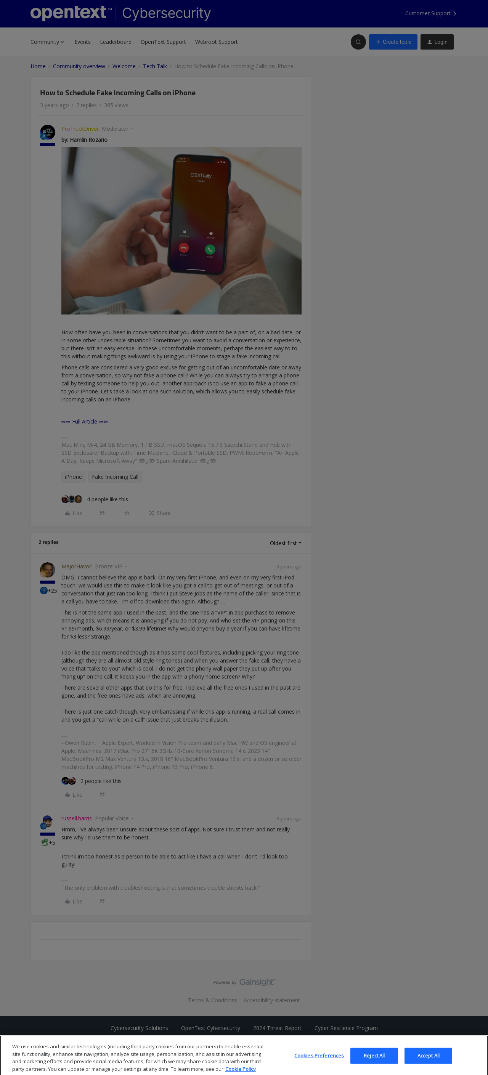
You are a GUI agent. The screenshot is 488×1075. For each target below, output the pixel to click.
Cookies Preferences (319, 1062)
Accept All (428, 1062)
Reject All (374, 1062)
